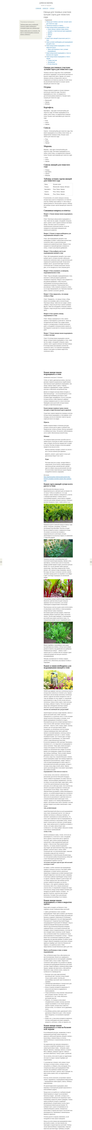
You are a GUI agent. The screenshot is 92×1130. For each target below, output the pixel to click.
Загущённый (51, 62)
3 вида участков (52, 60)
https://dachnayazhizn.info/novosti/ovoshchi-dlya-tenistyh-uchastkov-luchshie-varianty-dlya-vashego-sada (58, 478)
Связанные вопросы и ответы (54, 25)
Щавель (50, 33)
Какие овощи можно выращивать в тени (57, 27)
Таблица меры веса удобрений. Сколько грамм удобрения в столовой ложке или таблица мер (29, 26)
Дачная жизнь (46, 3)
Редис (49, 36)
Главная (38, 8)
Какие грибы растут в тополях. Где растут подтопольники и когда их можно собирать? (30, 32)
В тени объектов (52, 64)
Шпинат (50, 34)
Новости (45, 8)
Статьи (52, 8)
